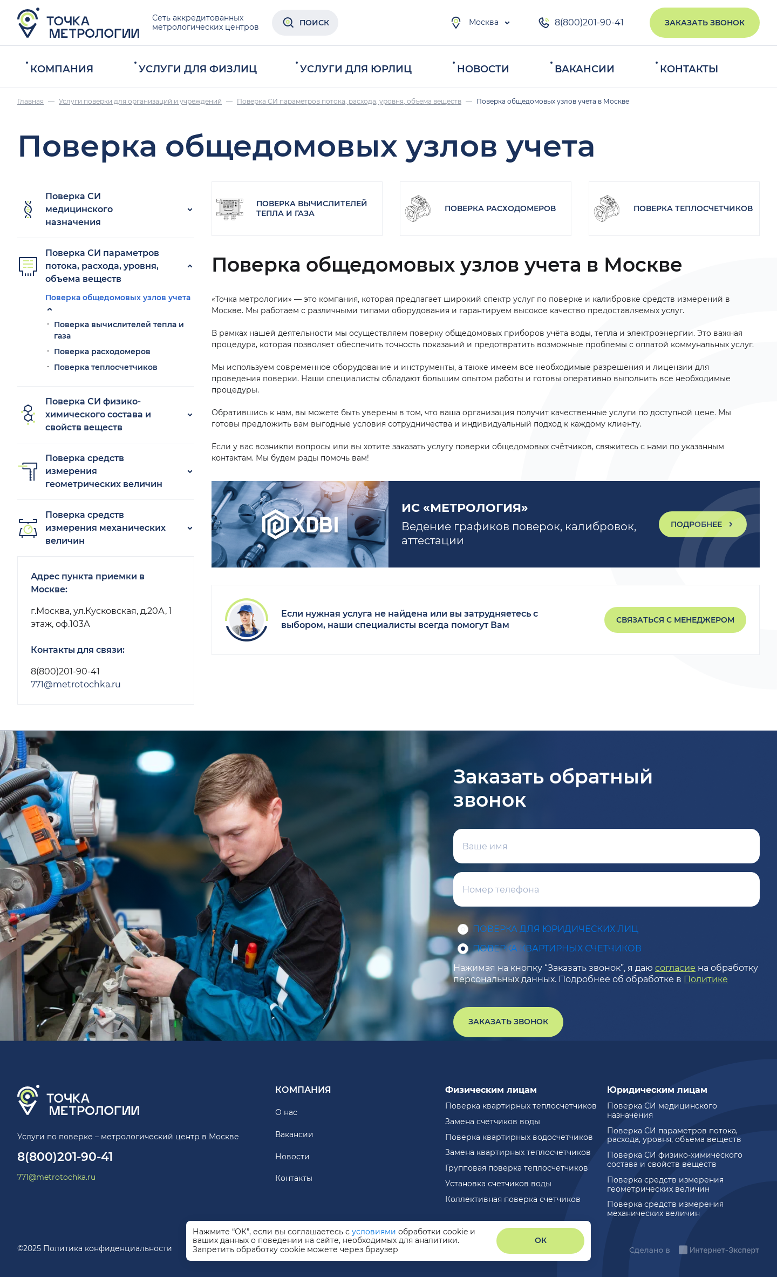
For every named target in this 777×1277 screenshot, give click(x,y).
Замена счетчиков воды (492, 1121)
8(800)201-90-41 (580, 22)
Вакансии (585, 69)
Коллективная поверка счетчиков (513, 1199)
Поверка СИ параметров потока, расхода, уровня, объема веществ (88, 266)
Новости (483, 69)
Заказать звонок (705, 23)
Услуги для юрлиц (356, 69)
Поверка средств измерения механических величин (91, 528)
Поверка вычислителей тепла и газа (311, 208)
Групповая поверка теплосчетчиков (516, 1168)
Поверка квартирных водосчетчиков (519, 1137)
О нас (286, 1112)
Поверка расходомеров (102, 351)
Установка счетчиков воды (498, 1183)
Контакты (689, 69)
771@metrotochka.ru (76, 684)
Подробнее (703, 524)
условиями (375, 1232)
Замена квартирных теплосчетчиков (518, 1152)
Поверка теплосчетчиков (106, 367)
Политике (706, 979)
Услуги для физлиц (198, 69)
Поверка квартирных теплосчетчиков (521, 1106)
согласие (675, 968)
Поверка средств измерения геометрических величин (89, 471)
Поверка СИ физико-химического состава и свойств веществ (84, 414)
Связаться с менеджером (675, 620)
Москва (474, 22)
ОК (541, 1240)
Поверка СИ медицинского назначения (65, 209)
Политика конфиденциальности (107, 1248)
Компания (61, 69)
